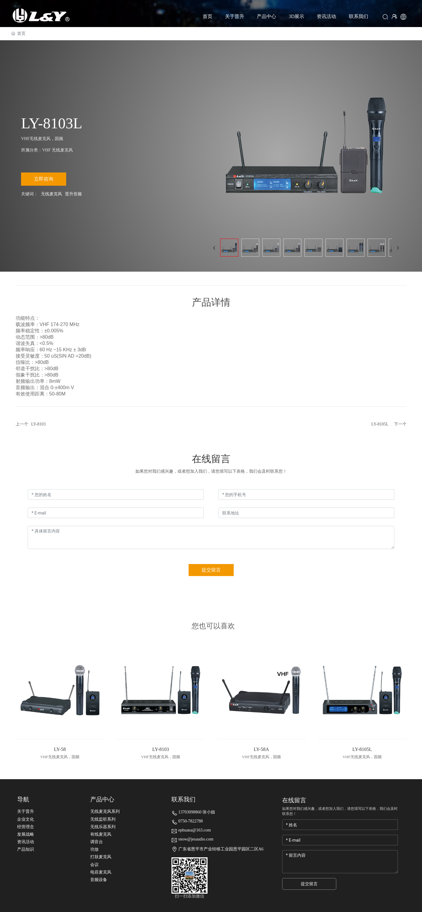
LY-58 (60, 749)
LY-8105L (380, 424)
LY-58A (261, 749)
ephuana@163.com (194, 830)
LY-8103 (38, 424)
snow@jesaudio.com (196, 839)
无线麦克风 (51, 194)
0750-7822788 (190, 821)
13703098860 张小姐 (196, 812)
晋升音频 (73, 194)
